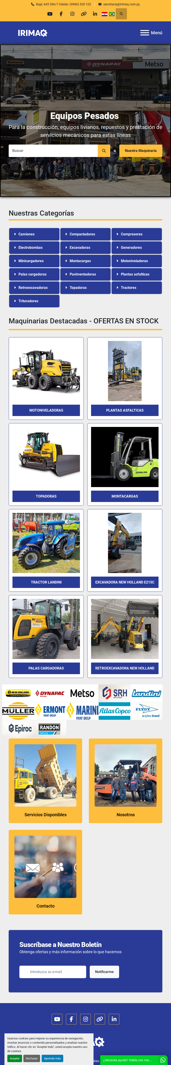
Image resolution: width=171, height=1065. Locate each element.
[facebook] (61, 13)
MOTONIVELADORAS (46, 410)
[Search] (59, 151)
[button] (104, 151)
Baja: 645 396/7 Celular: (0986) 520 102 (63, 4)
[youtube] (49, 13)
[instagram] (72, 13)
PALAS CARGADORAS (46, 668)
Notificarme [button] (104, 972)
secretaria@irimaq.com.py (121, 4)
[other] (83, 13)
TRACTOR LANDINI (46, 582)
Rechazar (32, 1058)
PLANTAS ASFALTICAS (125, 410)
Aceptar (15, 1058)
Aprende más (52, 1058)
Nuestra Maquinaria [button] (141, 151)
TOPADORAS (46, 496)
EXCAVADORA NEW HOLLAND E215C (124, 582)
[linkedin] (95, 13)
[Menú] (144, 32)
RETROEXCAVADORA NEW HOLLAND (124, 668)
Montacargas (125, 496)
